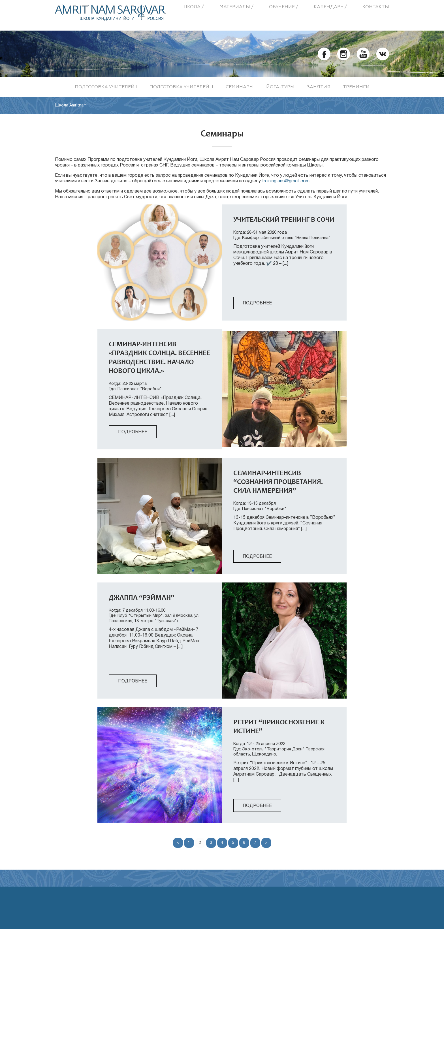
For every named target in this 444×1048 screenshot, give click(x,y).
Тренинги (356, 87)
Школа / (193, 7)
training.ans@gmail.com (285, 181)
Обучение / (283, 7)
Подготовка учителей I (106, 87)
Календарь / (330, 7)
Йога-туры (280, 87)
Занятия (318, 87)
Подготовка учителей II (181, 87)
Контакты (375, 7)
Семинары (240, 87)
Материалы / (236, 7)
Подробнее (257, 303)
